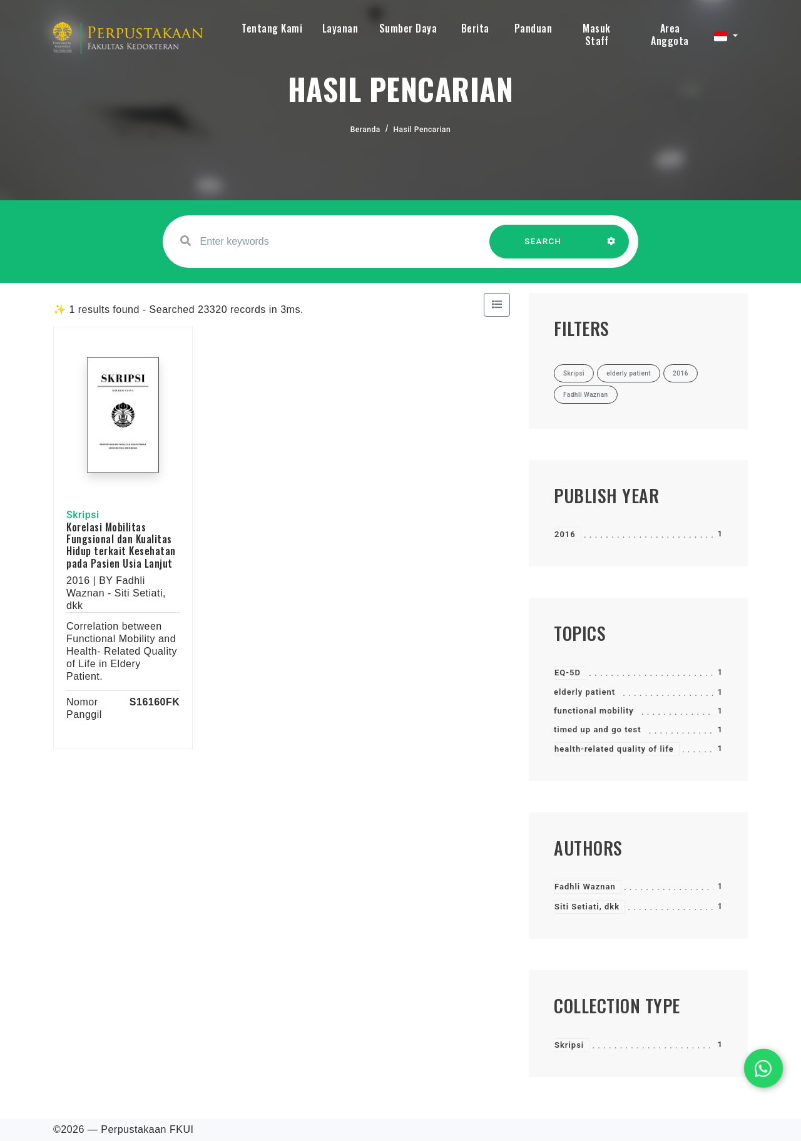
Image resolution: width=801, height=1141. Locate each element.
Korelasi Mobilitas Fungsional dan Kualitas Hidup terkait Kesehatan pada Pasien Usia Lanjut (121, 545)
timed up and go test (597, 729)
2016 (565, 534)
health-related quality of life (614, 749)
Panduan (533, 28)
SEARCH (543, 247)
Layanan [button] (340, 28)
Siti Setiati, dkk (587, 906)
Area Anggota (670, 34)
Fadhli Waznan (585, 886)
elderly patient (584, 692)
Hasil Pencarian (422, 129)
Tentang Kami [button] (272, 28)
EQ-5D (567, 672)
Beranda (365, 129)
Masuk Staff (597, 34)
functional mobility (594, 710)
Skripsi (569, 1045)
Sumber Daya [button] (408, 28)
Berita (475, 28)
